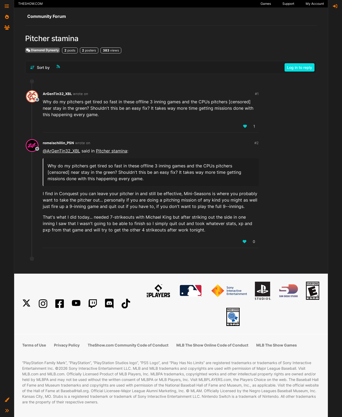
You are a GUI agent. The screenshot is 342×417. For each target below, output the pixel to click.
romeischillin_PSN (58, 143)
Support (288, 4)
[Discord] (109, 304)
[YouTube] (76, 304)
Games (266, 4)
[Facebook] (59, 304)
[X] (26, 304)
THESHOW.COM (30, 4)
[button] (7, 400)
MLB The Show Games (276, 345)
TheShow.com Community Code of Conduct (128, 345)
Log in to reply (299, 67)
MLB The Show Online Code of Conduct (212, 345)
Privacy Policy (67, 345)
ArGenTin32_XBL (57, 94)
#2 (256, 143)
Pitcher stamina (111, 151)
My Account (315, 4)
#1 (257, 94)
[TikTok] (126, 304)
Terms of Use (34, 345)
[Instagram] (43, 304)
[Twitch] (92, 304)
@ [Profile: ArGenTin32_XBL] (61, 151)
